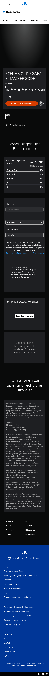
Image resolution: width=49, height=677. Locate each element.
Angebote (35, 20)
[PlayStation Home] (24, 3)
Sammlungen (21, 20)
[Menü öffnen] (3, 4)
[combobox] (24, 209)
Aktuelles (7, 20)
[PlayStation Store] (12, 12)
